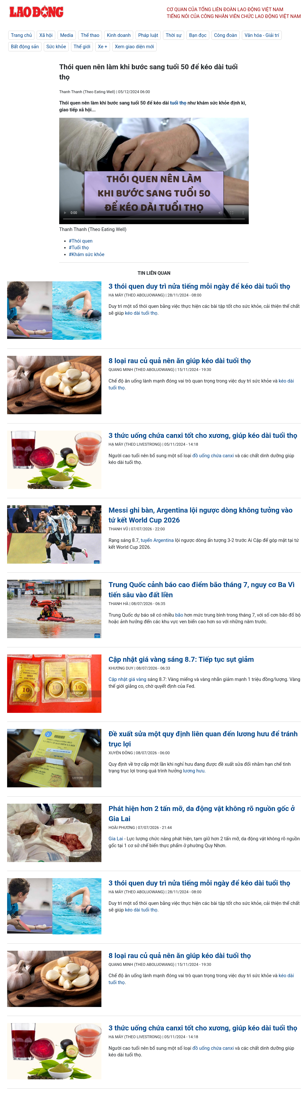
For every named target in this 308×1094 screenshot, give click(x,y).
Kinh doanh (119, 35)
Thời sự (173, 35)
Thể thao (90, 35)
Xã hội (46, 35)
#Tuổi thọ (79, 247)
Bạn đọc (197, 35)
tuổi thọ (178, 103)
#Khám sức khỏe (86, 254)
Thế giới (82, 46)
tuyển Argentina (157, 540)
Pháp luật (148, 35)
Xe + (102, 46)
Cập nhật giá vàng (127, 679)
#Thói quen (81, 241)
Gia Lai (116, 838)
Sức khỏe (56, 46)
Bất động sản (25, 46)
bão (179, 615)
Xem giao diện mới (134, 46)
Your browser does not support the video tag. (154, 171)
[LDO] (54, 311)
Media (66, 35)
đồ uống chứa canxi (213, 455)
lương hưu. (194, 771)
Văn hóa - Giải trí (262, 35)
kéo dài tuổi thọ (141, 313)
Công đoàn (225, 35)
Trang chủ (21, 35)
